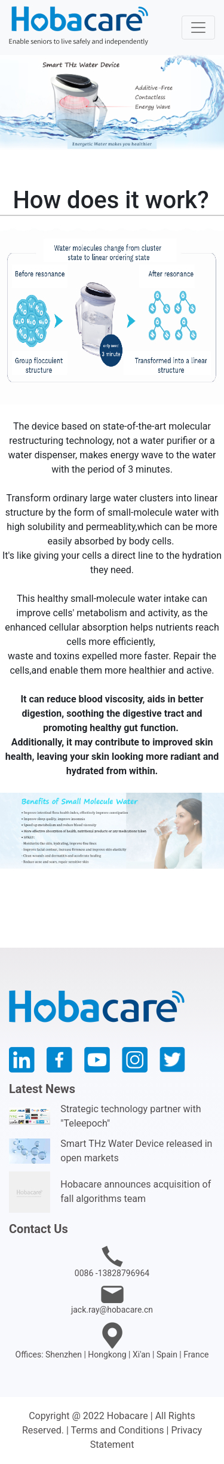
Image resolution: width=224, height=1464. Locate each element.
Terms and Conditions (117, 1430)
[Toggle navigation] (198, 27)
